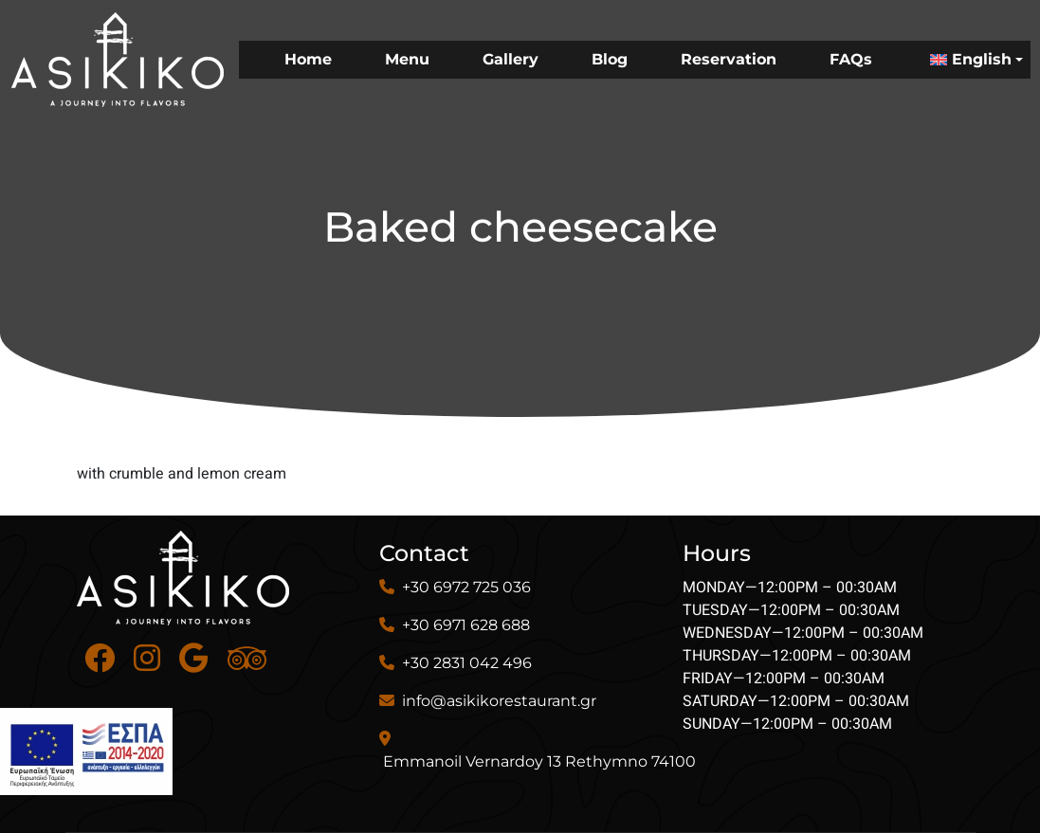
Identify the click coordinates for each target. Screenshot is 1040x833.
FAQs (851, 59)
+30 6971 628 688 (466, 625)
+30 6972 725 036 (466, 587)
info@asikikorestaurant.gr (499, 701)
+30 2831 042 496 (467, 663)
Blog (610, 59)
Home (308, 59)
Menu (407, 59)
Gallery (510, 59)
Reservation (728, 59)
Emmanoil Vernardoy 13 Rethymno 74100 (539, 761)
